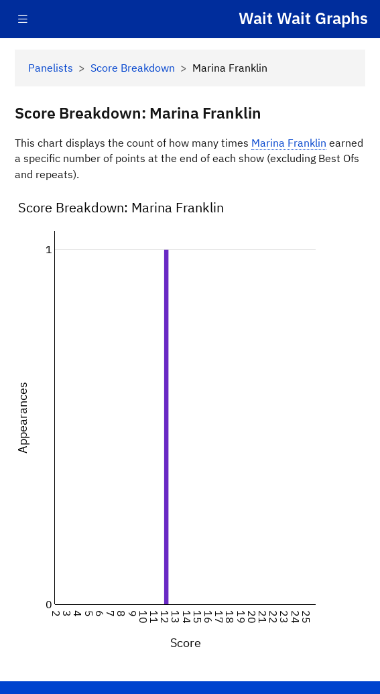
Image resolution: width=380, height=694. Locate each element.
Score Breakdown (132, 67)
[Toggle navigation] (23, 19)
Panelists (50, 67)
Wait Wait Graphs (303, 18)
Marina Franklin (288, 142)
